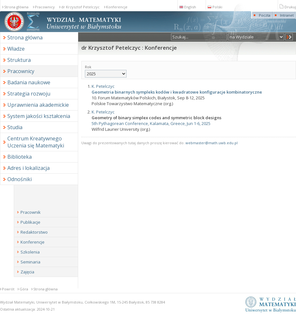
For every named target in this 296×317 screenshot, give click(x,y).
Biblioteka (19, 156)
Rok (106, 71)
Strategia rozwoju (28, 93)
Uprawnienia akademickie (38, 104)
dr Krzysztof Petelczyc (80, 6)
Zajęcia (27, 272)
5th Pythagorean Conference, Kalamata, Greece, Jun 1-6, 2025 (151, 123)
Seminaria (30, 262)
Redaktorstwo (34, 232)
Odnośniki (19, 179)
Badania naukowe (28, 82)
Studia (14, 127)
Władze (16, 48)
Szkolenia (30, 252)
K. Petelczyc (103, 86)
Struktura (19, 59)
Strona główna (16, 6)
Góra (24, 289)
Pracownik (31, 212)
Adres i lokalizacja (28, 167)
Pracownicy (45, 6)
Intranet (287, 15)
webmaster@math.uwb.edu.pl (211, 142)
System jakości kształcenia (38, 116)
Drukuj (288, 6)
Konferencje (116, 6)
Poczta (264, 15)
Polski (215, 6)
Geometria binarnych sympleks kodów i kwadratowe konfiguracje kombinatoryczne (177, 92)
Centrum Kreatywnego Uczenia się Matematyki (35, 142)
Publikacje (30, 222)
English (187, 6)
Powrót (8, 289)
